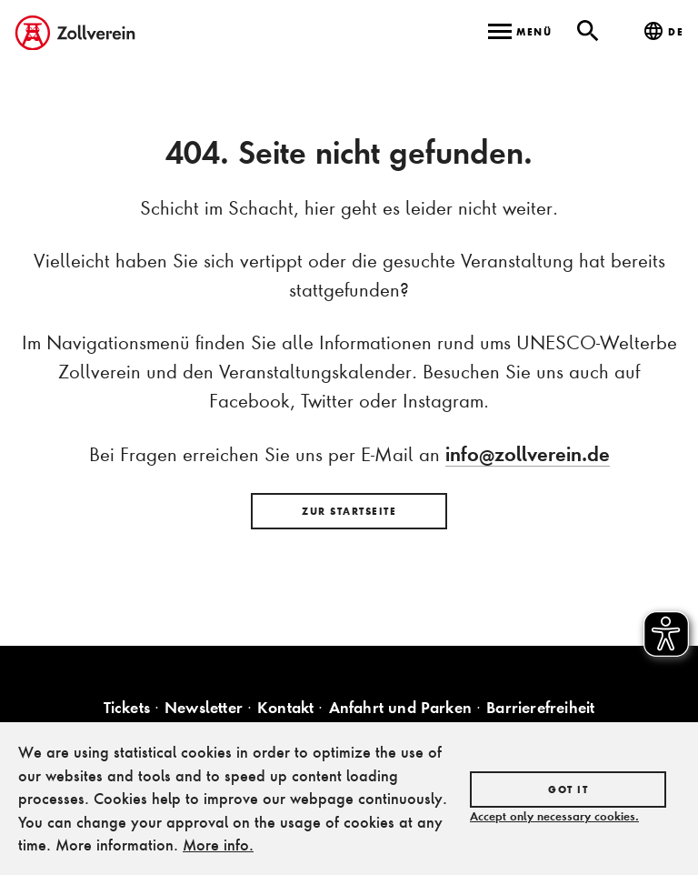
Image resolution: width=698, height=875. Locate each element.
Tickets (127, 707)
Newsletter (204, 707)
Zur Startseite (349, 511)
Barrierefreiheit (540, 707)
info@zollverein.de (527, 454)
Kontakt (285, 707)
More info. (218, 844)
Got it (568, 789)
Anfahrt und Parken (401, 707)
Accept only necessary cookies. (554, 816)
